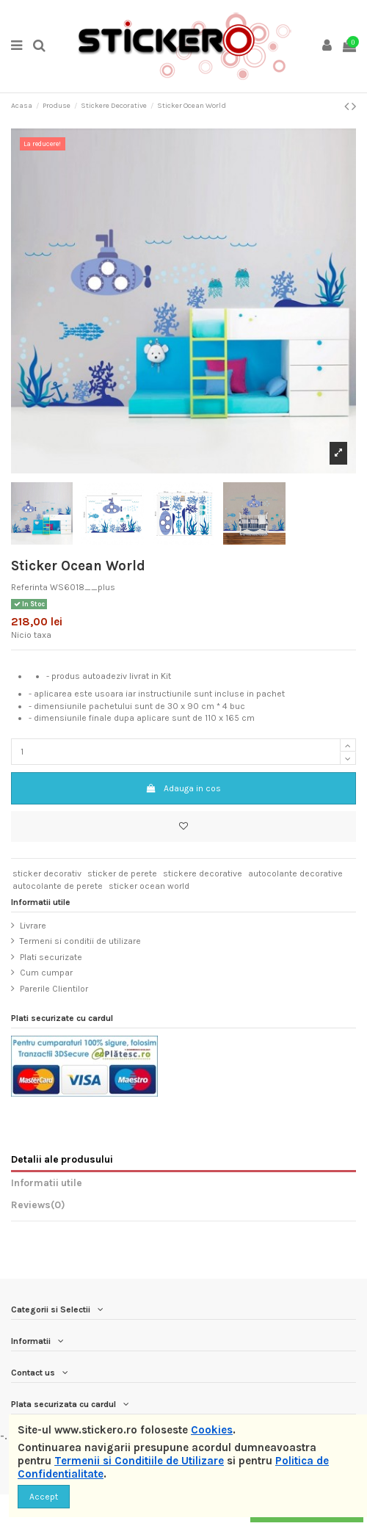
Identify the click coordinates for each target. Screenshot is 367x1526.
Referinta (29, 587)
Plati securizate (51, 957)
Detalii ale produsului (62, 1159)
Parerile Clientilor (54, 989)
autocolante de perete (57, 886)
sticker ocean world (149, 886)
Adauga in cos (183, 788)
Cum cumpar (46, 972)
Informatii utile (46, 1182)
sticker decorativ (46, 873)
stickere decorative (202, 873)
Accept (43, 1497)
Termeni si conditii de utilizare (80, 941)
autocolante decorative (295, 873)
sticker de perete (122, 873)
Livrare (33, 925)
